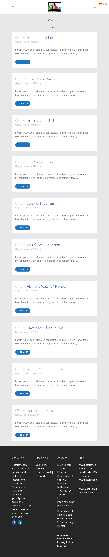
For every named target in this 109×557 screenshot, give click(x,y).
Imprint (61, 546)
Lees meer (22, 62)
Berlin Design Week (40, 79)
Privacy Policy (65, 542)
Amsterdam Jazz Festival (45, 328)
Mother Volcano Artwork (46, 369)
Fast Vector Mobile (41, 411)
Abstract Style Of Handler (47, 286)
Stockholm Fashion (40, 37)
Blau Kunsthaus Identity (44, 245)
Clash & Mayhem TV (42, 203)
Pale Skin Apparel (40, 162)
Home (53, 27)
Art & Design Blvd (40, 120)
